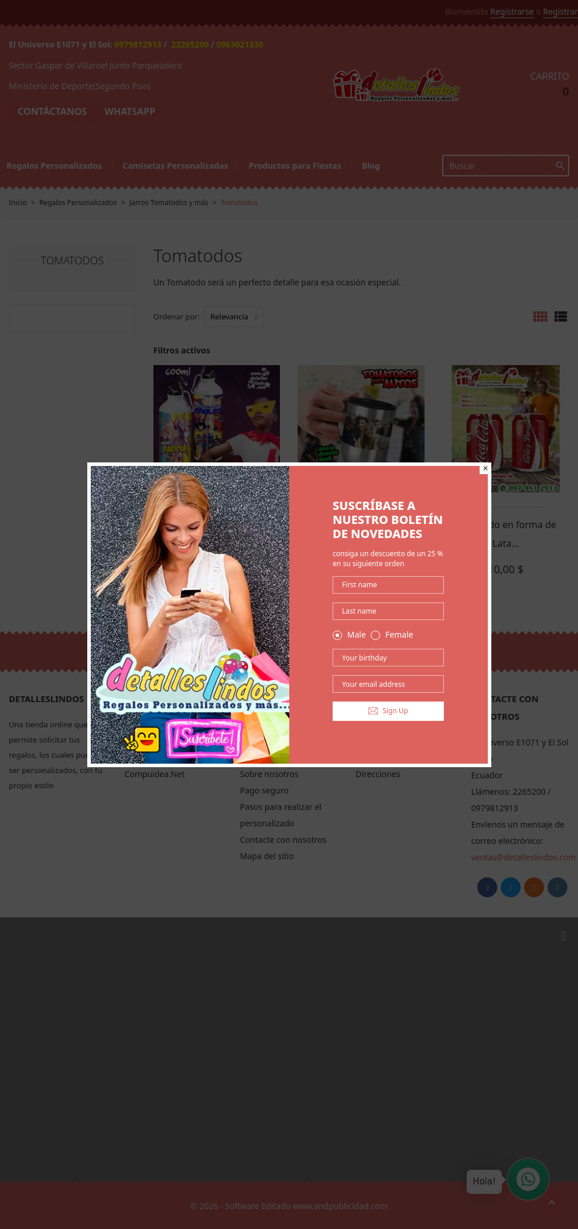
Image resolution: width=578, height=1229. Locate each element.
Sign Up (388, 711)
